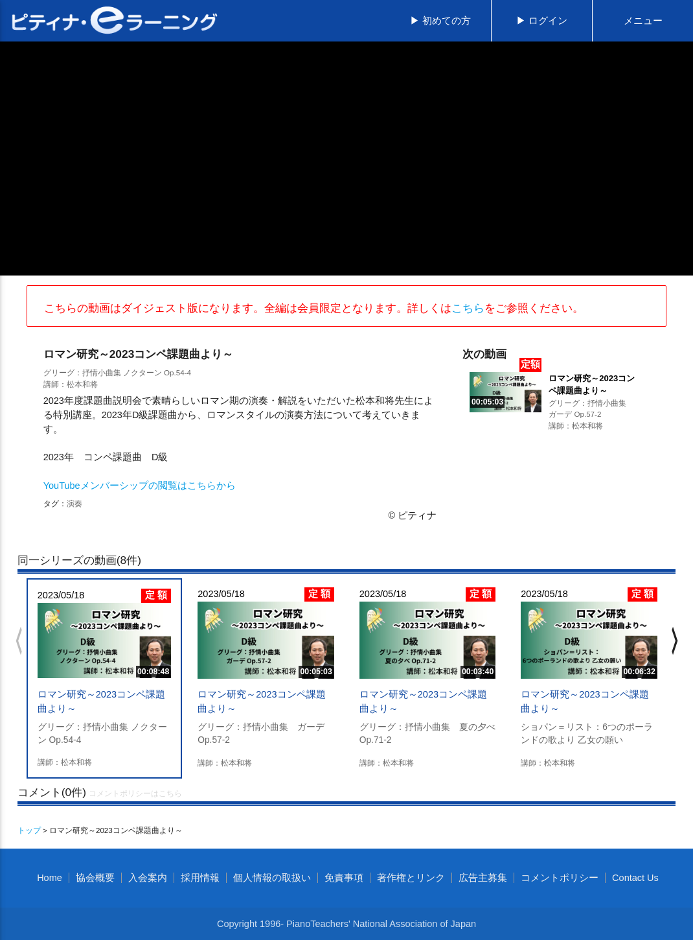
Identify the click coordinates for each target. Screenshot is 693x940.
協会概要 (95, 878)
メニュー (643, 21)
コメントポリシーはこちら (135, 793)
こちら (467, 307)
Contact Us (635, 878)
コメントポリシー (559, 878)
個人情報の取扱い (272, 878)
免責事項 (343, 878)
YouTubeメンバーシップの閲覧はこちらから (139, 485)
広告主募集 (483, 878)
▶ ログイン (541, 21)
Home (49, 878)
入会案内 (147, 878)
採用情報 (200, 878)
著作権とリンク (411, 878)
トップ (29, 830)
